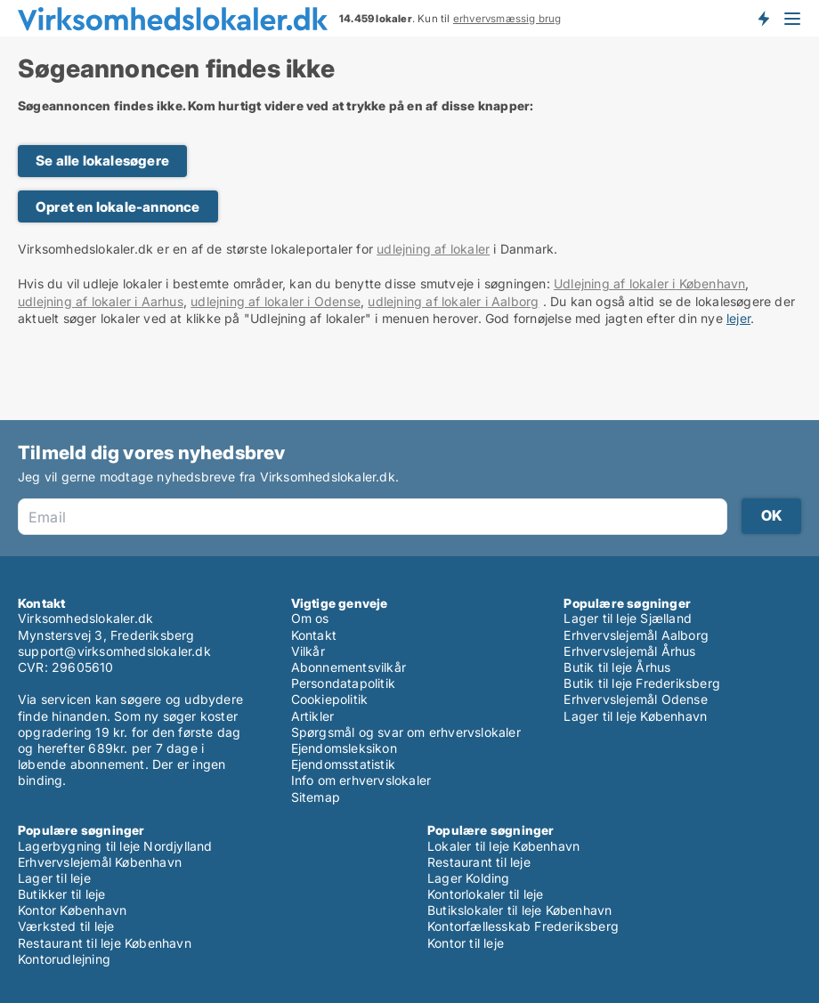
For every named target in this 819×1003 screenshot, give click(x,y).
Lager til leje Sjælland (628, 618)
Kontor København (72, 910)
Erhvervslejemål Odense (635, 699)
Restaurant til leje (479, 862)
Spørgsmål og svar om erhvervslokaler (406, 732)
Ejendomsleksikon (344, 748)
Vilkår (308, 651)
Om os (310, 618)
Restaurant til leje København (104, 942)
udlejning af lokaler (433, 248)
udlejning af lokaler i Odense (276, 301)
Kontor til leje (465, 942)
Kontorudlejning (64, 959)
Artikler (313, 716)
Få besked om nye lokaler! (763, 17)
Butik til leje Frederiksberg (642, 683)
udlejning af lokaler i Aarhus (100, 301)
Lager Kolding (468, 878)
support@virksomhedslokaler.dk (114, 651)
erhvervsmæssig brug (507, 18)
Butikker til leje (61, 894)
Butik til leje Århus (617, 667)
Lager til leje (54, 878)
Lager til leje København (635, 716)
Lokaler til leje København (503, 845)
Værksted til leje (66, 926)
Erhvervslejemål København (100, 862)
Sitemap (315, 797)
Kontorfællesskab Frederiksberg (523, 926)
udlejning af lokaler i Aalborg (453, 301)
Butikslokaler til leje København (519, 910)
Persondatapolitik (343, 683)
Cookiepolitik (330, 699)
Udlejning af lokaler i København (649, 283)
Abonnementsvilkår (348, 667)
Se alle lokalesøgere (102, 160)
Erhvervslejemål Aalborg (636, 635)
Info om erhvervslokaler (361, 780)
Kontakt (314, 635)
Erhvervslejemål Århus (629, 651)
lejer (738, 318)
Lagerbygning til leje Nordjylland (115, 845)
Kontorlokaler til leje (485, 894)
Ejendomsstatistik (343, 764)
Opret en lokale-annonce (118, 206)
